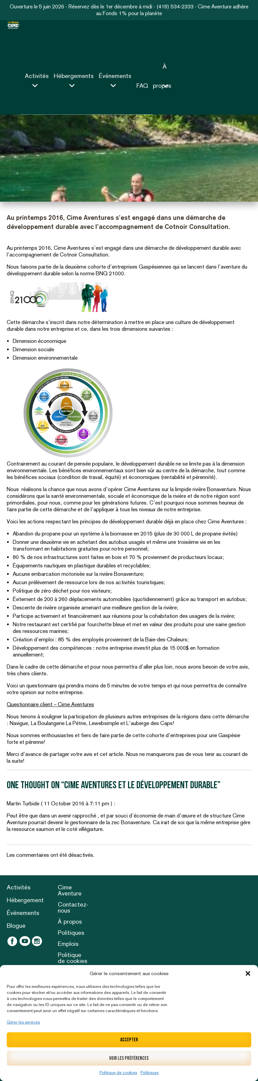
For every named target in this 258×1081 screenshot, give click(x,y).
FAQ (142, 85)
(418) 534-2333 (175, 6)
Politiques (149, 1072)
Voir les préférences (129, 1058)
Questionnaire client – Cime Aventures (50, 704)
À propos (70, 921)
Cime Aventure (70, 890)
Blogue (16, 925)
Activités (19, 887)
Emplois (68, 943)
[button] (248, 973)
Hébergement (25, 900)
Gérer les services (23, 1022)
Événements (23, 912)
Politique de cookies (118, 1072)
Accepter (129, 1040)
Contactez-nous (73, 907)
